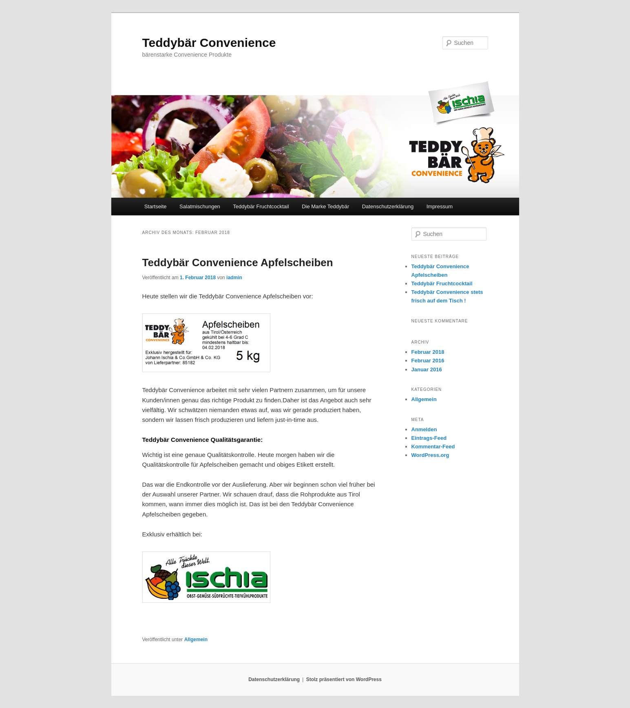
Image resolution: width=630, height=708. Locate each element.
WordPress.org (430, 455)
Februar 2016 (427, 360)
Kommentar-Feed (433, 446)
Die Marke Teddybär (325, 206)
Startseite (155, 206)
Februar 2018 (427, 352)
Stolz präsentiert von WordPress (344, 679)
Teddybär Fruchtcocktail (261, 206)
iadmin (234, 277)
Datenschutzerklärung (387, 206)
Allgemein (196, 639)
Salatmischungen (199, 206)
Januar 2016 (426, 369)
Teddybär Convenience (209, 42)
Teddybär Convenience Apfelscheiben (237, 262)
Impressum (440, 206)
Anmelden (424, 429)
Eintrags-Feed (429, 438)
